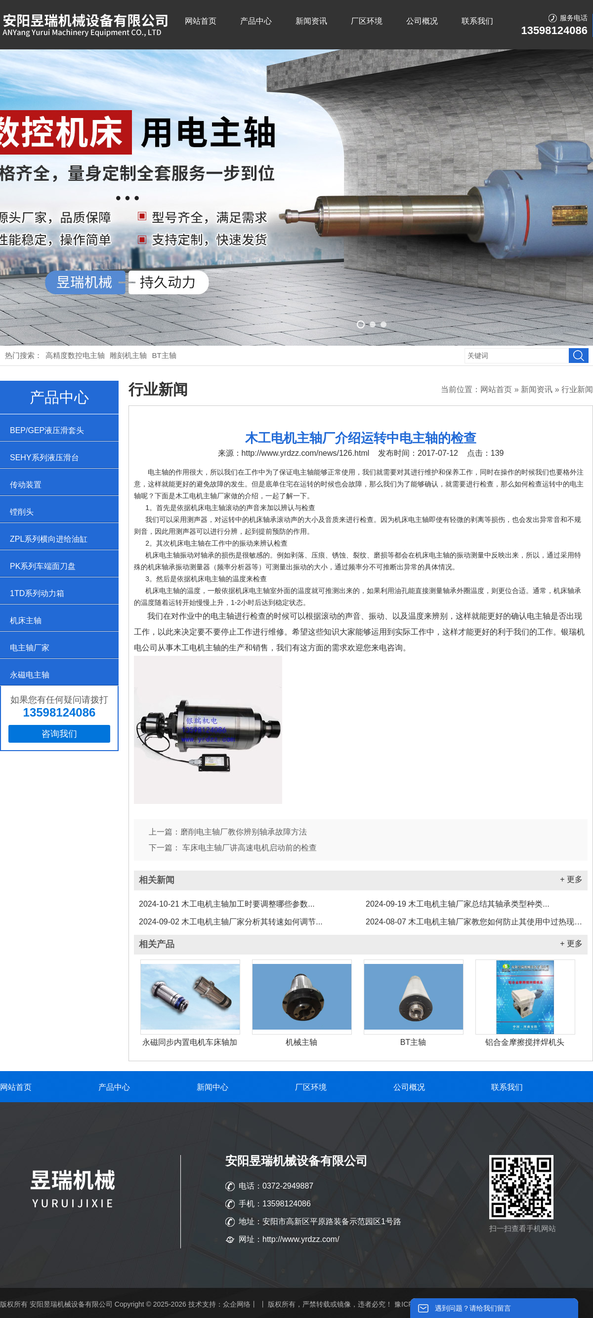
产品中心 (256, 21)
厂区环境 (366, 21)
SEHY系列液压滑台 (44, 457)
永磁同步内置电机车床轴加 (189, 1042)
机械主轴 (301, 1042)
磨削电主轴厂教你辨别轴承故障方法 (243, 832)
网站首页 (200, 21)
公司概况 (422, 21)
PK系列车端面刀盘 (43, 566)
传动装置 (26, 484)
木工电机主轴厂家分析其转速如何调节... (231, 922)
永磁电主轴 (29, 675)
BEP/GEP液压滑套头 (47, 430)
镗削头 (22, 512)
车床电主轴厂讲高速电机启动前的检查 (248, 847)
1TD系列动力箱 (37, 593)
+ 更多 (571, 879)
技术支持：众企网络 (219, 1304)
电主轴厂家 (29, 647)
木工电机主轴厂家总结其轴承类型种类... (458, 904)
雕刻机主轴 (128, 355)
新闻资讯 (311, 21)
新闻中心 (212, 1087)
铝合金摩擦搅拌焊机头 (524, 1042)
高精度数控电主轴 (75, 355)
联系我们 (477, 21)
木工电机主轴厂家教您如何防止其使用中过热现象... (474, 922)
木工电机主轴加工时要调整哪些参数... (227, 904)
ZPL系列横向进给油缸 (48, 539)
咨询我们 (59, 734)
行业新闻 (577, 389)
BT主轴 (164, 355)
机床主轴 (26, 620)
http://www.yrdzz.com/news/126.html (306, 453)
